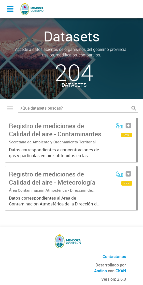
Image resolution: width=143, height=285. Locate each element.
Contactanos (114, 256)
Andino (100, 271)
